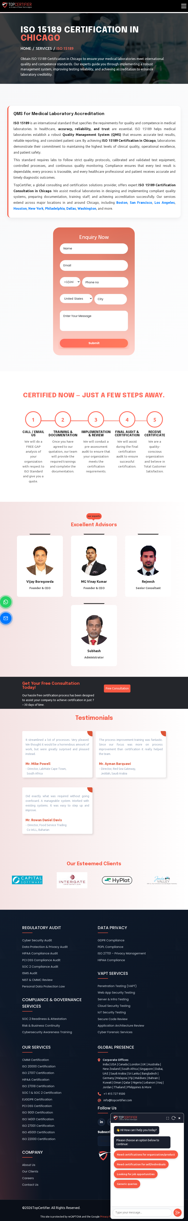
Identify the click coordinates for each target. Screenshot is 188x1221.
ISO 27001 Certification (38, 1126)
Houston (20, 208)
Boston (121, 202)
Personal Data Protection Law (43, 986)
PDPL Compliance (110, 947)
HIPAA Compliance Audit (40, 953)
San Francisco (141, 202)
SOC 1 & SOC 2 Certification (42, 1093)
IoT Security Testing (112, 1012)
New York (35, 208)
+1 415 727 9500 (114, 1093)
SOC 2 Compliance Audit (40, 967)
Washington (87, 208)
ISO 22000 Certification (39, 1139)
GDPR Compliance (111, 940)
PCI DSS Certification (37, 1106)
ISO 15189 (65, 48)
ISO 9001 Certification (37, 1112)
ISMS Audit (29, 973)
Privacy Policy (108, 1216)
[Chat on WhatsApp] (5, 602)
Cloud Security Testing (114, 1006)
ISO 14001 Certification (38, 1119)
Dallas (71, 208)
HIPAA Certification (35, 1080)
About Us (28, 1165)
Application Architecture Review (121, 1026)
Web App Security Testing (116, 993)
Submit (94, 343)
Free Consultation (117, 688)
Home (26, 48)
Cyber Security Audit (37, 940)
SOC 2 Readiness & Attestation (44, 1019)
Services (44, 48)
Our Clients (30, 1171)
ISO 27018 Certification (38, 1086)
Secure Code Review (113, 1019)
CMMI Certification (35, 1060)
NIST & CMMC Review (37, 980)
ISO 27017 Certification (38, 1073)
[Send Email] (5, 618)
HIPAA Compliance (111, 960)
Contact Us (30, 1185)
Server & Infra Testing (113, 999)
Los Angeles (165, 202)
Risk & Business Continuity (41, 1026)
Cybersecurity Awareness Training (47, 1032)
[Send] (178, 1213)
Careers (28, 1178)
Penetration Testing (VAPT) (117, 986)
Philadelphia (55, 208)
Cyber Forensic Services (115, 1032)
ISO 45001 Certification (38, 1132)
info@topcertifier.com (117, 1100)
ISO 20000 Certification (39, 1066)
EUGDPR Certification (37, 1099)
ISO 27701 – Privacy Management (122, 953)
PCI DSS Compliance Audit (41, 960)
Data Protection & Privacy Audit (45, 947)
